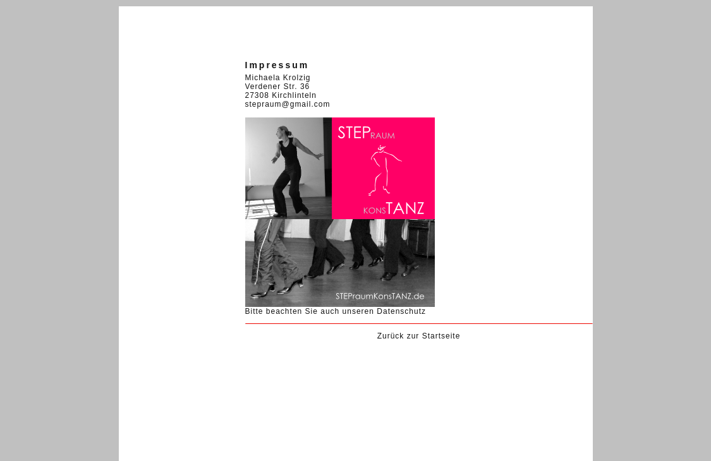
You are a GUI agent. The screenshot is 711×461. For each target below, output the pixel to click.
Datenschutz (401, 311)
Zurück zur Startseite (419, 336)
